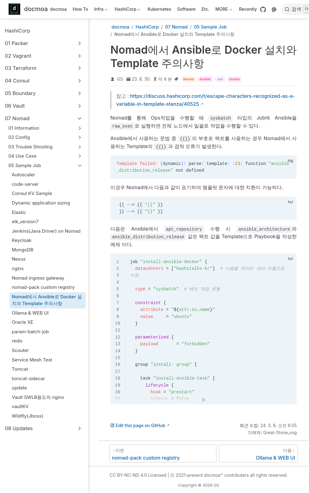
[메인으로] (28, 9)
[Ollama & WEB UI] (258, 453)
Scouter (20, 350)
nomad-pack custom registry (43, 287)
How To (80, 9)
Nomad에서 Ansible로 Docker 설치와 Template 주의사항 (47, 300)
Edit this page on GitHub (137, 425)
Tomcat (20, 369)
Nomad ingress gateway (38, 278)
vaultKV (20, 406)
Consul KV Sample (32, 193)
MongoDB (22, 250)
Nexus (19, 259)
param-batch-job (30, 331)
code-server (25, 184)
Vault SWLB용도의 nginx (38, 397)
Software (186, 9)
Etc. (205, 9)
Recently (248, 9)
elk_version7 (25, 221)
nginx (18, 268)
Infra (100, 10)
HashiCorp (127, 10)
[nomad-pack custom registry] (162, 453)
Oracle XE (22, 322)
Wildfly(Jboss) (28, 416)
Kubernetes (159, 9)
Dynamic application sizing (41, 203)
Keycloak (22, 240)
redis (17, 341)
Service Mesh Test (32, 360)
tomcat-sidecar (28, 378)
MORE (223, 10)
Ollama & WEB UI (30, 313)
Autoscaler (23, 175)
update (19, 388)
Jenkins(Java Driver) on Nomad (46, 231)
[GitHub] (263, 9)
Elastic (19, 212)
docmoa (58, 9)
